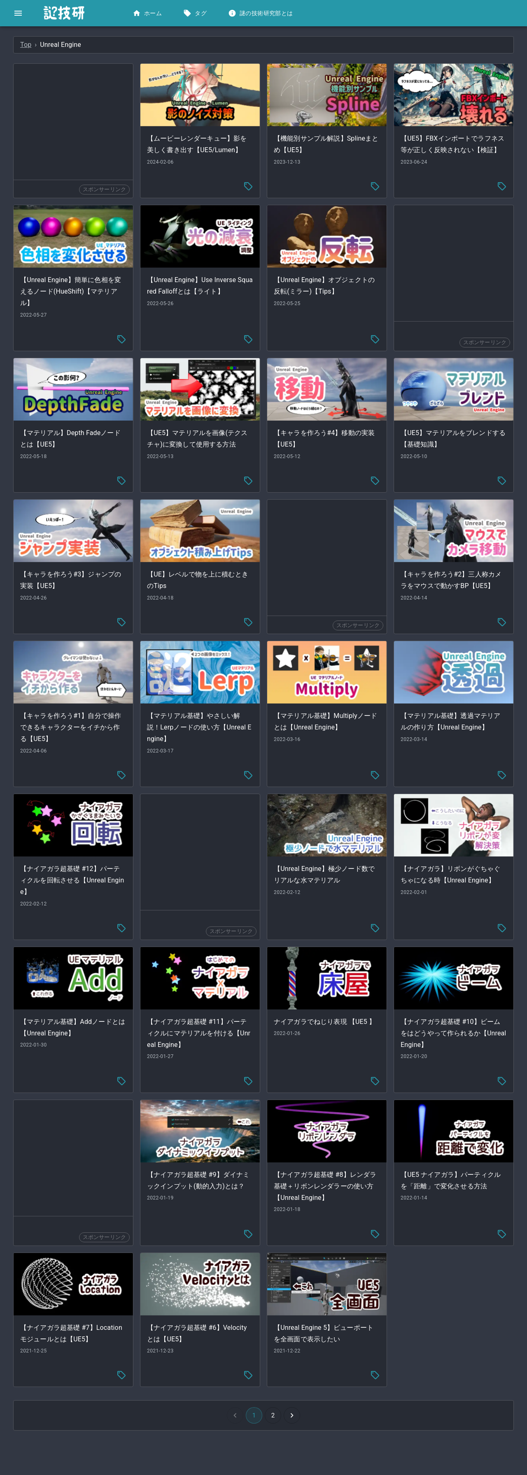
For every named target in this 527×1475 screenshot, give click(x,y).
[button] (61, 39)
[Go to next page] (353, 1364)
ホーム (148, 13)
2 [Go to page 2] (335, 1364)
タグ (195, 13)
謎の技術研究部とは (261, 13)
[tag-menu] (310, 185)
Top (149, 45)
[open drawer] (18, 13)
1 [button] (316, 1364)
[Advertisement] (195, 121)
